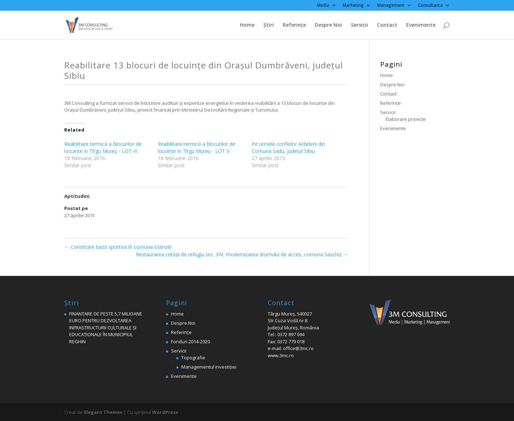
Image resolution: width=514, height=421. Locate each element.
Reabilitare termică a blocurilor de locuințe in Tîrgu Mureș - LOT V (196, 147)
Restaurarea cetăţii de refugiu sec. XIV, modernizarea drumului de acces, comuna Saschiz (242, 254)
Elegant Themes (103, 412)
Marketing (353, 5)
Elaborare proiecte (406, 119)
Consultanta (430, 5)
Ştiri (268, 25)
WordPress (165, 412)
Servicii (359, 25)
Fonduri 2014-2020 (190, 341)
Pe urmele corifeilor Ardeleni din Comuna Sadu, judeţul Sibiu (288, 147)
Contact (387, 25)
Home (247, 25)
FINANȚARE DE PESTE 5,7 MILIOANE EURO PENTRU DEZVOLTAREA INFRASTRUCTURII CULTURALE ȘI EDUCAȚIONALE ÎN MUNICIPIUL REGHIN (105, 327)
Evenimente (420, 25)
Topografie (193, 357)
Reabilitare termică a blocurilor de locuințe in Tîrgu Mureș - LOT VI (103, 147)
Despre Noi (328, 25)
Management (390, 5)
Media (323, 5)
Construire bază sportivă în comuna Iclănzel (117, 246)
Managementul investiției (208, 367)
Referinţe (294, 25)
